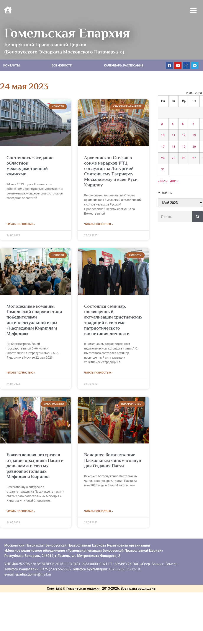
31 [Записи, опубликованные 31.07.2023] (163, 169)
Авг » (174, 181)
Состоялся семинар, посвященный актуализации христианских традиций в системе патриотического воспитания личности (113, 320)
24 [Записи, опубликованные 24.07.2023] (163, 158)
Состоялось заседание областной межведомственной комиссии (30, 166)
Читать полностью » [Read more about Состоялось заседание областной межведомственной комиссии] (21, 224)
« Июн (162, 181)
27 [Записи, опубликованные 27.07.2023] (194, 158)
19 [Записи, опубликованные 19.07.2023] (183, 147)
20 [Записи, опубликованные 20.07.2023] (194, 147)
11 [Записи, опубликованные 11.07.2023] (173, 135)
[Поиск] (197, 216)
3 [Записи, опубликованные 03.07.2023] (162, 124)
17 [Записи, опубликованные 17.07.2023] (163, 147)
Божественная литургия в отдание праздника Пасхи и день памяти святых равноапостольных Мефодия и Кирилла (35, 465)
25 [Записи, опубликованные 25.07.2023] (173, 158)
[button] (193, 10)
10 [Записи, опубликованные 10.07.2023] (163, 135)
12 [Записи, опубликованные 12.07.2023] (183, 135)
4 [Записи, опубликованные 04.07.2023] (173, 124)
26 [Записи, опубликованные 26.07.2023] (183, 158)
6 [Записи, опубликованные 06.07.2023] (193, 124)
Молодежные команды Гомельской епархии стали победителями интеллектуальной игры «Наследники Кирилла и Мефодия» (34, 320)
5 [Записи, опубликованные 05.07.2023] (183, 124)
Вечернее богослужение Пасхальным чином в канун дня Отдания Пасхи (112, 460)
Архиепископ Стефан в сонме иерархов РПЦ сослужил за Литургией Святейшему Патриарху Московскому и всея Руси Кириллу (111, 171)
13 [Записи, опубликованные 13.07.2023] (194, 135)
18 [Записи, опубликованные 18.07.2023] (173, 147)
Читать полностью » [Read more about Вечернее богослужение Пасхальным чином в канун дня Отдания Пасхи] (98, 511)
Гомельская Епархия (67, 32)
